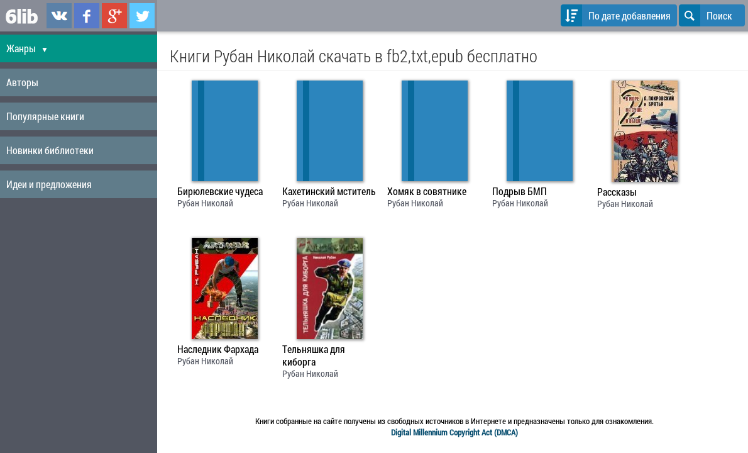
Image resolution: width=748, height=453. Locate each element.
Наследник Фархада (217, 349)
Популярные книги (45, 116)
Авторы (22, 82)
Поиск (705, 15)
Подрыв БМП (519, 191)
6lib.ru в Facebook (86, 15)
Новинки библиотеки (50, 150)
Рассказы (617, 192)
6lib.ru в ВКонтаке (59, 15)
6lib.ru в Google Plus (114, 15)
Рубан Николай (205, 203)
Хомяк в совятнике (426, 191)
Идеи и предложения (49, 184)
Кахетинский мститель (329, 191)
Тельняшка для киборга (313, 355)
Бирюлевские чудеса (220, 191)
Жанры (27, 48)
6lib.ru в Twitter (142, 15)
